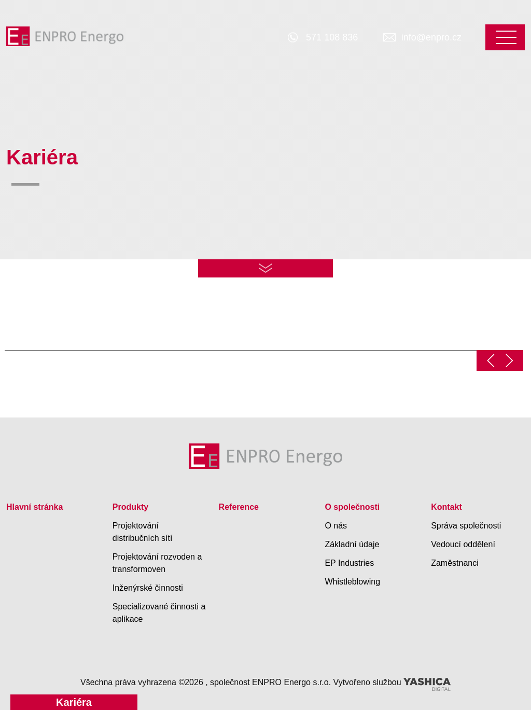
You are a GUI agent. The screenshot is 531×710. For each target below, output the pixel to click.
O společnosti (352, 507)
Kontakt (446, 507)
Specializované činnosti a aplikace (159, 612)
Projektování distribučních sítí (143, 531)
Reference (239, 507)
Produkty (130, 507)
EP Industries (349, 563)
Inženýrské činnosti (148, 587)
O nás (336, 525)
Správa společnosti (466, 525)
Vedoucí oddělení (463, 544)
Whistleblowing (352, 581)
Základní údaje (352, 544)
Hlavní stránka (34, 507)
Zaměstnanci (455, 563)
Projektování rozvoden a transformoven (157, 563)
